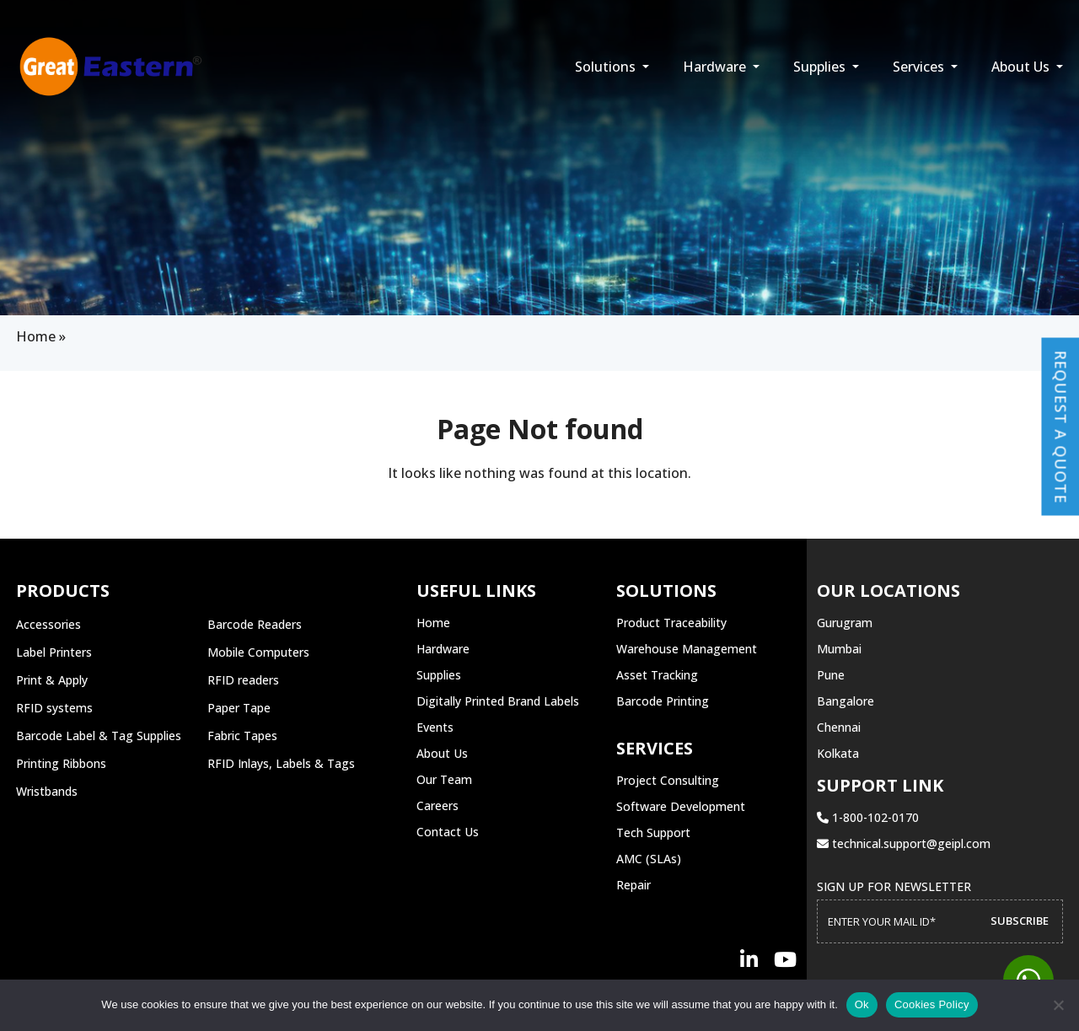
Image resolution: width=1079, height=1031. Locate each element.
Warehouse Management (686, 649)
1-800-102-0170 (868, 817)
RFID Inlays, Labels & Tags (281, 763)
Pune (831, 675)
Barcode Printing (662, 701)
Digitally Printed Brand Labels (497, 701)
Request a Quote (1060, 426)
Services (920, 66)
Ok (862, 1004)
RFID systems (54, 708)
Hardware (716, 66)
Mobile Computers (258, 652)
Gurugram (844, 623)
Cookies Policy (931, 1004)
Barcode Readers (254, 624)
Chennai (839, 727)
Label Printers (54, 652)
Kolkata (838, 753)
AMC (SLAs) (648, 859)
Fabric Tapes (242, 736)
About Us (1022, 66)
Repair (633, 885)
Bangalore (845, 701)
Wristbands (47, 791)
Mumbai (839, 649)
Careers (437, 805)
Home (36, 336)
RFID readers (243, 680)
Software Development (680, 806)
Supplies (821, 66)
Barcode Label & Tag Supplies (98, 736)
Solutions (607, 66)
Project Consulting (667, 780)
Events (435, 727)
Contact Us (447, 832)
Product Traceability (671, 623)
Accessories (48, 624)
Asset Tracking (657, 675)
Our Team (444, 779)
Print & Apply (52, 680)
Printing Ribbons (61, 763)
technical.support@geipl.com (903, 843)
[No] (1057, 1004)
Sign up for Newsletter (894, 886)
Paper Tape (239, 708)
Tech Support (653, 832)
